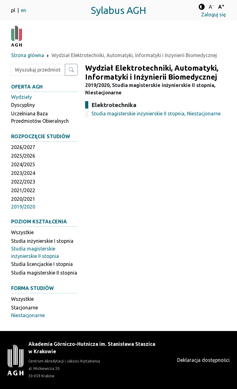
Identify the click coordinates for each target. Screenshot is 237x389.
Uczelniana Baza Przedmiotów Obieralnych (40, 117)
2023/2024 (23, 173)
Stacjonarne (24, 307)
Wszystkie (22, 232)
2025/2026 (23, 156)
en (23, 10)
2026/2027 (23, 147)
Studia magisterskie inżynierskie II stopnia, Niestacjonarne (156, 113)
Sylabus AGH (118, 10)
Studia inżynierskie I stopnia (42, 241)
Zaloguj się (213, 14)
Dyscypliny (23, 105)
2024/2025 (23, 164)
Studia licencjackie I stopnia (42, 264)
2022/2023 (23, 181)
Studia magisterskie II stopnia (44, 272)
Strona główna (27, 55)
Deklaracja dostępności (203, 360)
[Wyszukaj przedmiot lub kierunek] (71, 70)
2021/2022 (23, 190)
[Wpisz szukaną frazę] (38, 70)
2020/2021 (23, 199)
